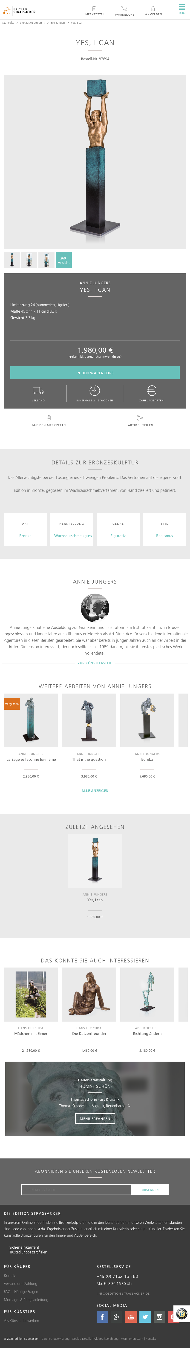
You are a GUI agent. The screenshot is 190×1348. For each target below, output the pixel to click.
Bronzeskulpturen (31, 22)
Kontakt (10, 1275)
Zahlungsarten (151, 393)
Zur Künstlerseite (95, 663)
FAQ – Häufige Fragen (21, 1291)
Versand (38, 393)
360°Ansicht (64, 260)
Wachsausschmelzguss (73, 535)
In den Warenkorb (95, 373)
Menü (182, 9)
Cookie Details (81, 1338)
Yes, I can (77, 22)
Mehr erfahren (95, 1119)
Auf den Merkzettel (49, 421)
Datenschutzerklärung (55, 1338)
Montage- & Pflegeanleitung (26, 1299)
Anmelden (153, 11)
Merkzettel (95, 11)
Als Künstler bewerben (21, 1320)
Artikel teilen (140, 421)
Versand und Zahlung (20, 1283)
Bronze (25, 535)
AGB (124, 1338)
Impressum (136, 1338)
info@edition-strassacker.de (124, 1293)
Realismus (164, 535)
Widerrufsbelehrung (105, 1338)
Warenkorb (125, 11)
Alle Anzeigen (95, 791)
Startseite (8, 22)
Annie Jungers (56, 22)
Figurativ (118, 535)
